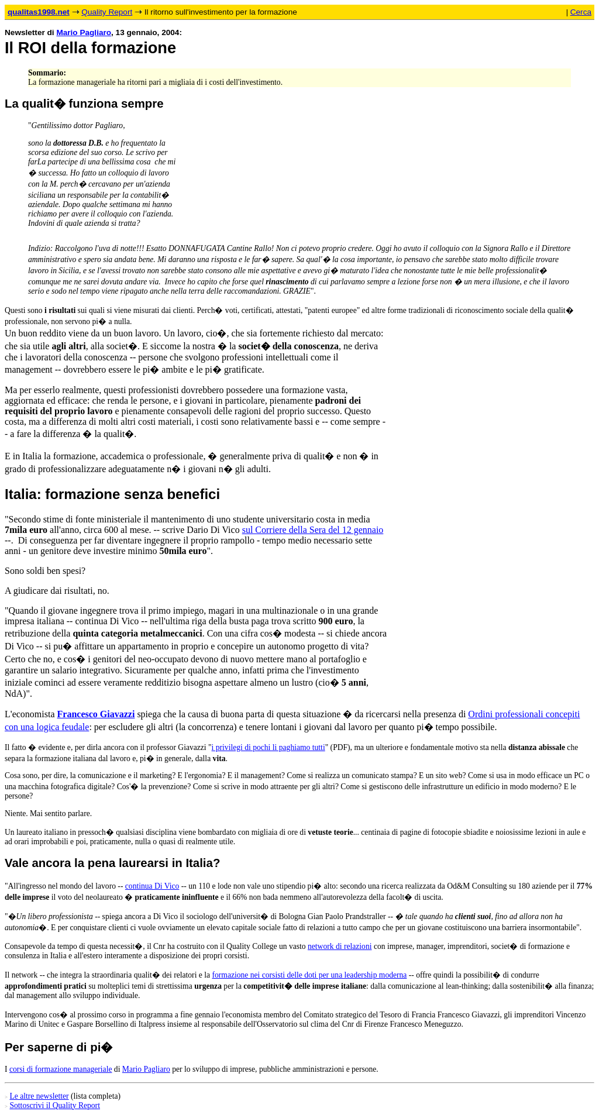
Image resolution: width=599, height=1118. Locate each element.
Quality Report (106, 12)
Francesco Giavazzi (96, 714)
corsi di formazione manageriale (60, 1069)
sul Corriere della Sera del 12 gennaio (313, 530)
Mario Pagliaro (83, 32)
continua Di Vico (152, 886)
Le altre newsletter (38, 1096)
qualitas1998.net (39, 12)
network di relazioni (339, 946)
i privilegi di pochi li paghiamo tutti (268, 747)
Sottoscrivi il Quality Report (54, 1105)
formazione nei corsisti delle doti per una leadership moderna (309, 975)
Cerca (580, 12)
